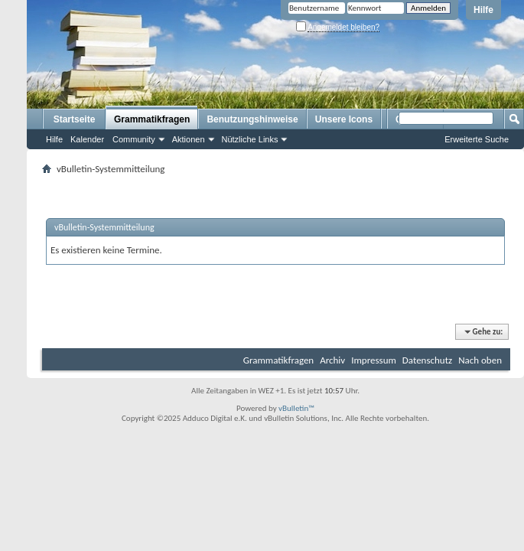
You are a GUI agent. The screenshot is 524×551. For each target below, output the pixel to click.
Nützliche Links (250, 139)
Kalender (87, 139)
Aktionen (188, 139)
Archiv (332, 360)
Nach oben (480, 360)
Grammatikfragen (152, 119)
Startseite (75, 119)
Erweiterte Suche (476, 139)
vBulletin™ (296, 408)
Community (133, 139)
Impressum (373, 360)
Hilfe (483, 10)
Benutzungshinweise (252, 119)
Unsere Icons (344, 119)
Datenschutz (427, 360)
